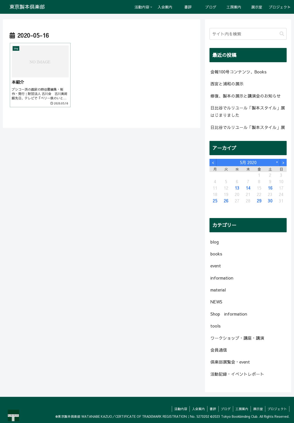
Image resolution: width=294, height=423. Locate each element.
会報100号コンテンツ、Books (238, 72)
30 (270, 201)
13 (237, 188)
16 (270, 188)
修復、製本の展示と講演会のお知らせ (245, 96)
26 (226, 201)
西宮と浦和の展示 (226, 84)
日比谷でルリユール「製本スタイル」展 (247, 127)
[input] (248, 34)
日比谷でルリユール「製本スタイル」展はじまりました (247, 111)
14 (248, 188)
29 (259, 201)
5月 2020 (248, 162)
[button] (282, 33)
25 (215, 201)
